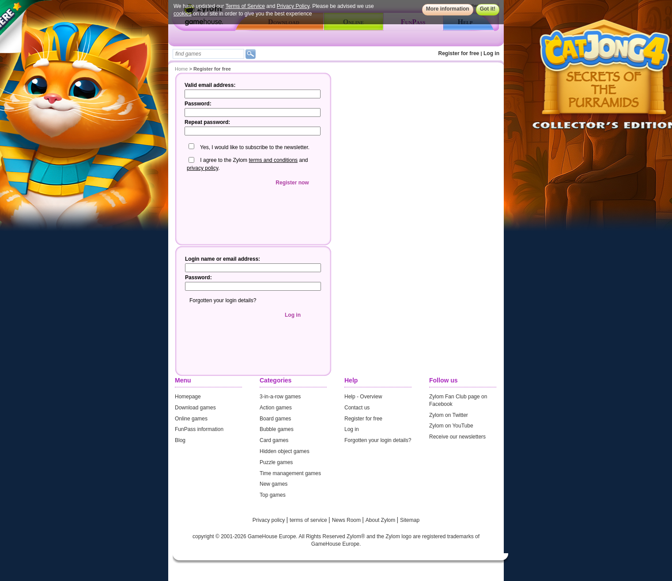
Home (181, 68)
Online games (191, 419)
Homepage (188, 397)
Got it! (487, 9)
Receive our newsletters (457, 437)
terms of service (309, 520)
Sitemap (409, 520)
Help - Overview (363, 397)
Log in (491, 53)
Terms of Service (245, 6)
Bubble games (277, 429)
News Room (347, 520)
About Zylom (381, 520)
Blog (180, 440)
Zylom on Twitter (448, 415)
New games (273, 484)
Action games (276, 408)
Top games (273, 495)
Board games (275, 419)
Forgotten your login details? (377, 440)
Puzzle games (276, 462)
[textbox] (208, 54)
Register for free (458, 53)
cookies (183, 14)
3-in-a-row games (280, 397)
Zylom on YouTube (451, 426)
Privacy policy (270, 520)
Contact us (357, 408)
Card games (274, 440)
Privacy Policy (293, 6)
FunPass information (199, 429)
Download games (195, 408)
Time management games (290, 473)
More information (447, 9)
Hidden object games (285, 451)
